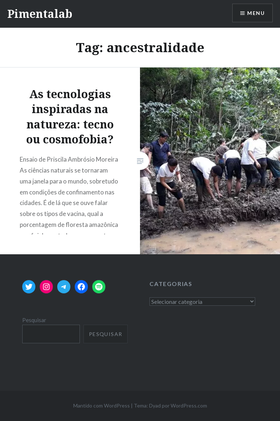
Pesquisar (34, 320)
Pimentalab (39, 13)
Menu (256, 13)
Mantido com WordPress (101, 405)
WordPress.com (189, 405)
